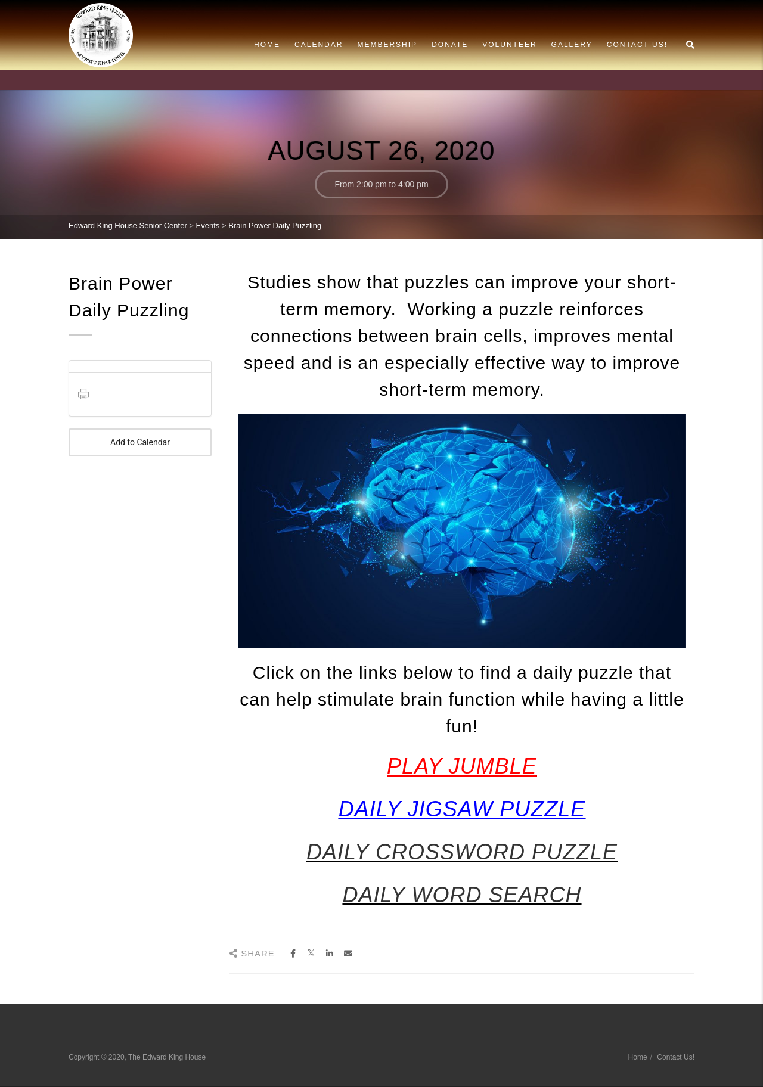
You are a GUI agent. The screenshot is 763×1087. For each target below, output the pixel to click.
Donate (450, 45)
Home (267, 45)
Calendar (318, 45)
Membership (387, 45)
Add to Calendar (140, 442)
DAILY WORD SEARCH (461, 895)
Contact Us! (637, 45)
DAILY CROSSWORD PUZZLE (462, 852)
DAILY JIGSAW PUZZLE (462, 809)
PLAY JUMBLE (462, 766)
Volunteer (509, 45)
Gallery (572, 45)
